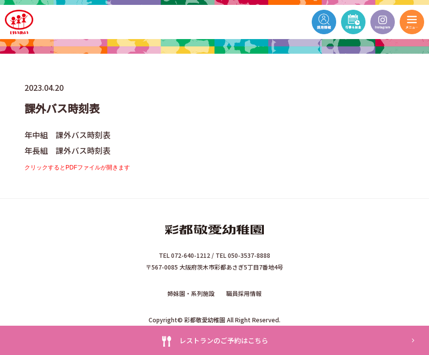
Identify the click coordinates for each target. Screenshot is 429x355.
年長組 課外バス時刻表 (67, 150)
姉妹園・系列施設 (191, 293)
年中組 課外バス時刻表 (67, 135)
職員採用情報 (243, 293)
